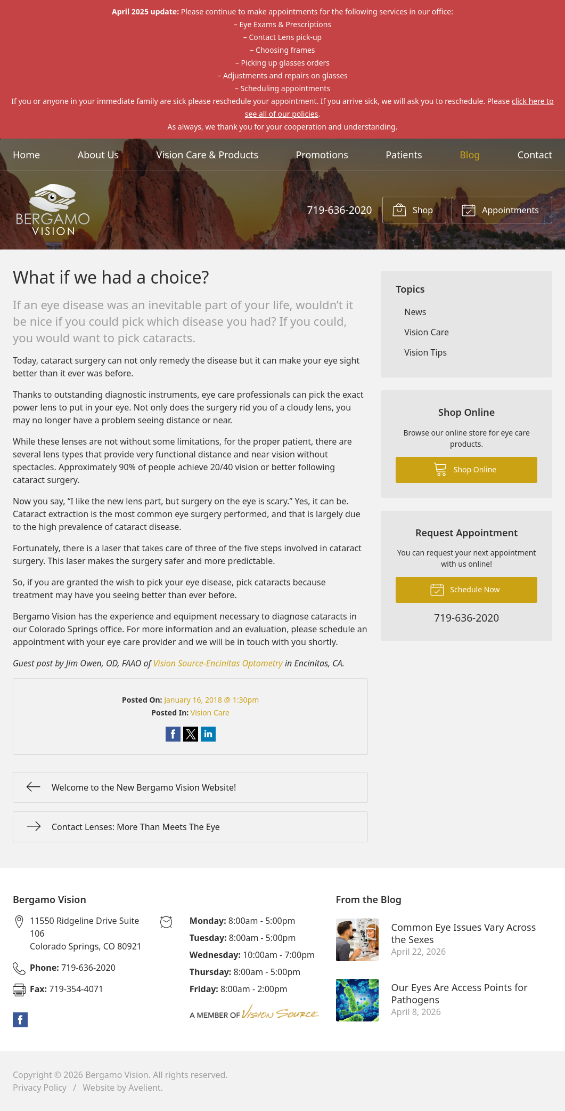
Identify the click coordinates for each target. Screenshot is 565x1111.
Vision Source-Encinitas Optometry (218, 663)
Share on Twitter (190, 734)
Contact (535, 154)
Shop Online (464, 468)
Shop (412, 209)
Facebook (20, 1019)
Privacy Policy (40, 1087)
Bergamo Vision (117, 1075)
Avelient (144, 1087)
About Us (98, 154)
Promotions (322, 154)
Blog (470, 154)
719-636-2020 (339, 210)
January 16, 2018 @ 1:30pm (211, 700)
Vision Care (210, 712)
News (415, 312)
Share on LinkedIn (208, 734)
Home (26, 154)
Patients (404, 154)
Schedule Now (465, 589)
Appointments (500, 209)
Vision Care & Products (207, 154)
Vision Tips (425, 352)
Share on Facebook (173, 734)
